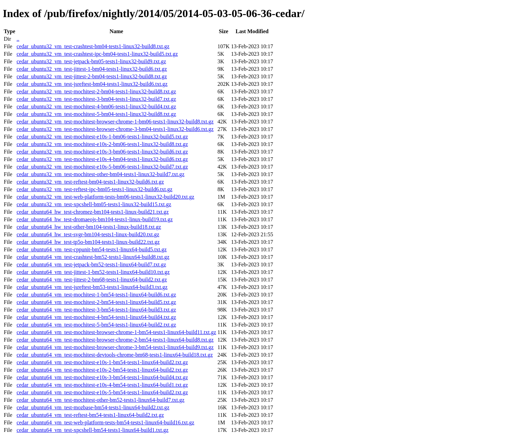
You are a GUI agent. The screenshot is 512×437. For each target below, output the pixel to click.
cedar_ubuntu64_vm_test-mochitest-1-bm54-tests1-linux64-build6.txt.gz (96, 294)
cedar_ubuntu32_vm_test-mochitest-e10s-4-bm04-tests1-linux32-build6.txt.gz (102, 159)
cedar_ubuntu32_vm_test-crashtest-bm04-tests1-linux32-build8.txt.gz (92, 46)
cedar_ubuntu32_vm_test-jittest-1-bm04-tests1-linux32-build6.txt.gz (91, 69)
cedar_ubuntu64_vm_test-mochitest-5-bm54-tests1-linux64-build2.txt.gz (96, 325)
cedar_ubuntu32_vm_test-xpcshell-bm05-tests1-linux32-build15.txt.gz (93, 204)
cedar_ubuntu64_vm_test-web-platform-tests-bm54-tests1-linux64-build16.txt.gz (105, 422)
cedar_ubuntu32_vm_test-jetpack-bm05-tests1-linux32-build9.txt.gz (91, 61)
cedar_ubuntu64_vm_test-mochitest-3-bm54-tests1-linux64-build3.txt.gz (96, 310)
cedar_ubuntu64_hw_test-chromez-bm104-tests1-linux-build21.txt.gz (92, 212)
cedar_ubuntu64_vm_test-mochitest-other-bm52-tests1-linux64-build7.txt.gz (100, 400)
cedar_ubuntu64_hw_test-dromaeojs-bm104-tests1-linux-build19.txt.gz (94, 219)
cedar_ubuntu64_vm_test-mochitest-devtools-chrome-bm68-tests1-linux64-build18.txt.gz (114, 355)
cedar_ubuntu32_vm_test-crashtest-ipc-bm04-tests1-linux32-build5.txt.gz (97, 54)
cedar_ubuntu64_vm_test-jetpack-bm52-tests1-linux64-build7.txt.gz (91, 264)
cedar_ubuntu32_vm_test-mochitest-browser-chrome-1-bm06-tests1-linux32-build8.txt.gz (114, 121)
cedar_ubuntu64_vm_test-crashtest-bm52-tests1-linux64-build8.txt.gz (92, 257)
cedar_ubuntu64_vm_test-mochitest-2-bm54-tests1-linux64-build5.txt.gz (96, 302)
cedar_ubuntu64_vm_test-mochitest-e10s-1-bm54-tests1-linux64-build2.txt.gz (102, 362)
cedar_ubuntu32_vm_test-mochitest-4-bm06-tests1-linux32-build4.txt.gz (96, 106)
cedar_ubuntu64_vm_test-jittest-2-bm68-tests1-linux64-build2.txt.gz (91, 279)
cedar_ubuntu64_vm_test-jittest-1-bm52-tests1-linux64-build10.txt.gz (93, 272)
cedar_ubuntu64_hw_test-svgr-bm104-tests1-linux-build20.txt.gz (87, 234)
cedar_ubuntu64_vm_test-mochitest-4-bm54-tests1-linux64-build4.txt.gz (96, 317)
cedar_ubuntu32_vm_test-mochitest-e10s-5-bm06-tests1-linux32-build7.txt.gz (102, 167)
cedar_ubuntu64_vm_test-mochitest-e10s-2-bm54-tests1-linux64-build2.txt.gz (102, 370)
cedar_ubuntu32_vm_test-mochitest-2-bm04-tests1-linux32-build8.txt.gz (96, 91)
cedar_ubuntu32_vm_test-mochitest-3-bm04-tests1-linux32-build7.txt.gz (96, 99)
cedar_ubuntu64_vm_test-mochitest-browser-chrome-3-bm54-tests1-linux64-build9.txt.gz (114, 347)
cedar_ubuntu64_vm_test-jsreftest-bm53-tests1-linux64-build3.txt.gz (91, 287)
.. (17, 39)
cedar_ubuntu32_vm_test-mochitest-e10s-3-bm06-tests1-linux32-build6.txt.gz (102, 152)
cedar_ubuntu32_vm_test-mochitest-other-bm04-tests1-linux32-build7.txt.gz (100, 174)
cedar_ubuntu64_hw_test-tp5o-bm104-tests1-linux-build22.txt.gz (88, 242)
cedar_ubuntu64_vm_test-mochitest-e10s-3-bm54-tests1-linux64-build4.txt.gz (102, 377)
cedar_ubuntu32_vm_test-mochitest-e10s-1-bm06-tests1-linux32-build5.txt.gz (102, 137)
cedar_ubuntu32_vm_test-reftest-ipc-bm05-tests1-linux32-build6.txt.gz (94, 189)
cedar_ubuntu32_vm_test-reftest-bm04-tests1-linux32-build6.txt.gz (90, 182)
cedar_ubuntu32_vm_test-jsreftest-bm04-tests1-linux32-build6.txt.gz (91, 84)
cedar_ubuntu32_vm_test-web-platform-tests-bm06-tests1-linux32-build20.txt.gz (105, 197)
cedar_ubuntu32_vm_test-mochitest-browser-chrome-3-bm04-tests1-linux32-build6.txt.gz (114, 129)
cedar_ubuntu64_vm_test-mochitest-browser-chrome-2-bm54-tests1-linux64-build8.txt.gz (114, 340)
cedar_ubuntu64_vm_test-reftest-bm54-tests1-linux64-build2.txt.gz (90, 415)
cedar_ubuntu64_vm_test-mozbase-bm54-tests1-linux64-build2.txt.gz (92, 407)
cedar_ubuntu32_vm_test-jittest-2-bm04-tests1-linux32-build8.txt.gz (91, 76)
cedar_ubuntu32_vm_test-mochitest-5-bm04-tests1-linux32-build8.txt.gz (96, 114)
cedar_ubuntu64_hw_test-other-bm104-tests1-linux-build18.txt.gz (88, 227)
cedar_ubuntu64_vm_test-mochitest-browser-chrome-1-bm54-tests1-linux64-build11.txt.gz (116, 332)
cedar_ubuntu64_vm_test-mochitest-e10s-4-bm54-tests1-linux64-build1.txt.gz (102, 385)
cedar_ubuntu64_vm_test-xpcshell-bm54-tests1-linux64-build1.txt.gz (92, 430)
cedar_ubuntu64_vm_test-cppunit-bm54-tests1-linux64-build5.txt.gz (91, 249)
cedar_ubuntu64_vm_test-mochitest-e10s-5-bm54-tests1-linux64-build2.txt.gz (102, 392)
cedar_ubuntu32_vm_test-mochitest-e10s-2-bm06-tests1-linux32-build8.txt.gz (102, 144)
